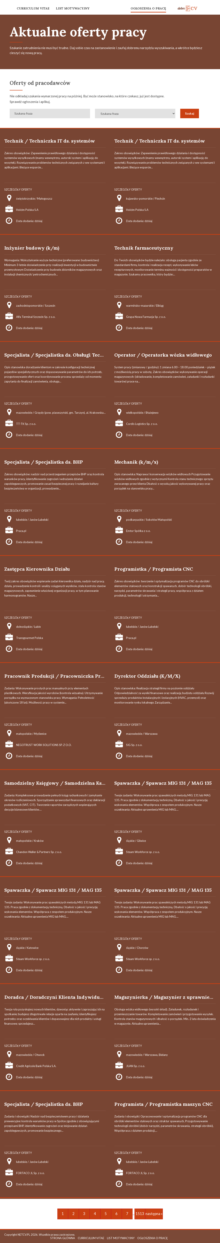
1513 (140, 1213)
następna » (154, 1213)
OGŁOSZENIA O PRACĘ (148, 8)
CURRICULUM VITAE (33, 8)
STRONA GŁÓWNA (62, 1238)
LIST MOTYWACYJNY (72, 8)
